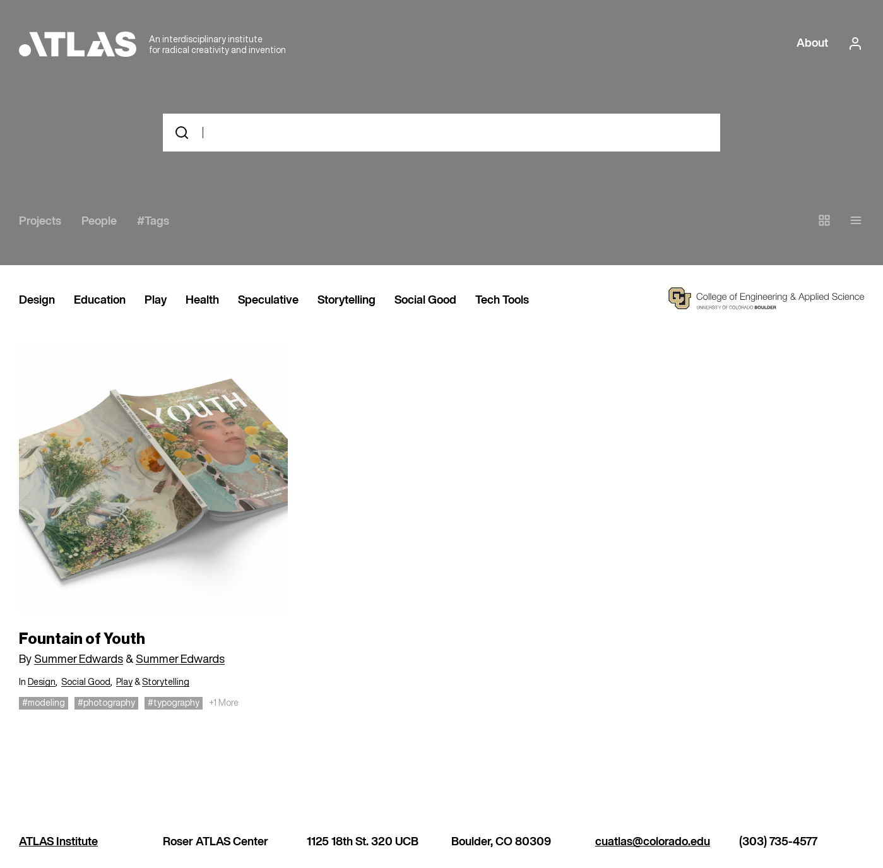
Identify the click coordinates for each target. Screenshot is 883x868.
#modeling (43, 702)
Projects (40, 221)
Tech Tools (502, 300)
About (812, 43)
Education (100, 300)
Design (37, 300)
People (99, 221)
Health (202, 300)
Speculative (268, 300)
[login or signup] (851, 44)
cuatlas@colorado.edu (652, 842)
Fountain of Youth (82, 638)
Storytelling (346, 300)
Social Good (425, 300)
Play (156, 300)
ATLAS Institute (58, 842)
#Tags (153, 221)
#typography (173, 702)
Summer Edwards (78, 658)
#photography (106, 702)
